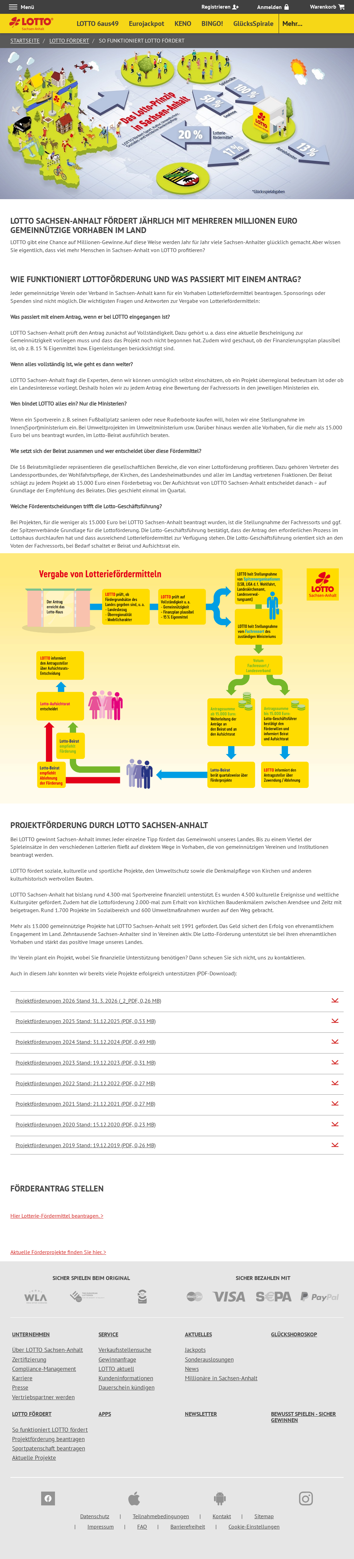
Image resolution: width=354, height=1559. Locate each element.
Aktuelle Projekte (34, 1457)
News (192, 1369)
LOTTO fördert (69, 40)
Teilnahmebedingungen (161, 1516)
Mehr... (292, 23)
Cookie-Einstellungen (254, 1526)
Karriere (22, 1378)
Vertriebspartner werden (43, 1397)
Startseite (25, 40)
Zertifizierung (29, 1359)
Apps (105, 1413)
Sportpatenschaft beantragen (48, 1448)
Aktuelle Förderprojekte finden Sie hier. (58, 1252)
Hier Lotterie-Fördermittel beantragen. (56, 1215)
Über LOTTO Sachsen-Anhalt (47, 1350)
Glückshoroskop (294, 1334)
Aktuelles (198, 1334)
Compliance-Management (44, 1369)
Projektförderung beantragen (48, 1439)
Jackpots (195, 1350)
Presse (20, 1387)
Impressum (100, 1526)
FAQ (142, 1526)
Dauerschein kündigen (127, 1387)
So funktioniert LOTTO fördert (50, 1429)
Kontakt (222, 1516)
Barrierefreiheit (187, 1526)
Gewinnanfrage (117, 1359)
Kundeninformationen (126, 1378)
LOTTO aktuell (116, 1369)
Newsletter (201, 1413)
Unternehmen (31, 1334)
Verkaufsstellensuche (125, 1350)
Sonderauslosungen (209, 1359)
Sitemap (264, 1516)
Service (108, 1334)
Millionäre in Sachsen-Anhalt (221, 1378)
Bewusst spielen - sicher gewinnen (303, 1416)
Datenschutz (94, 1516)
